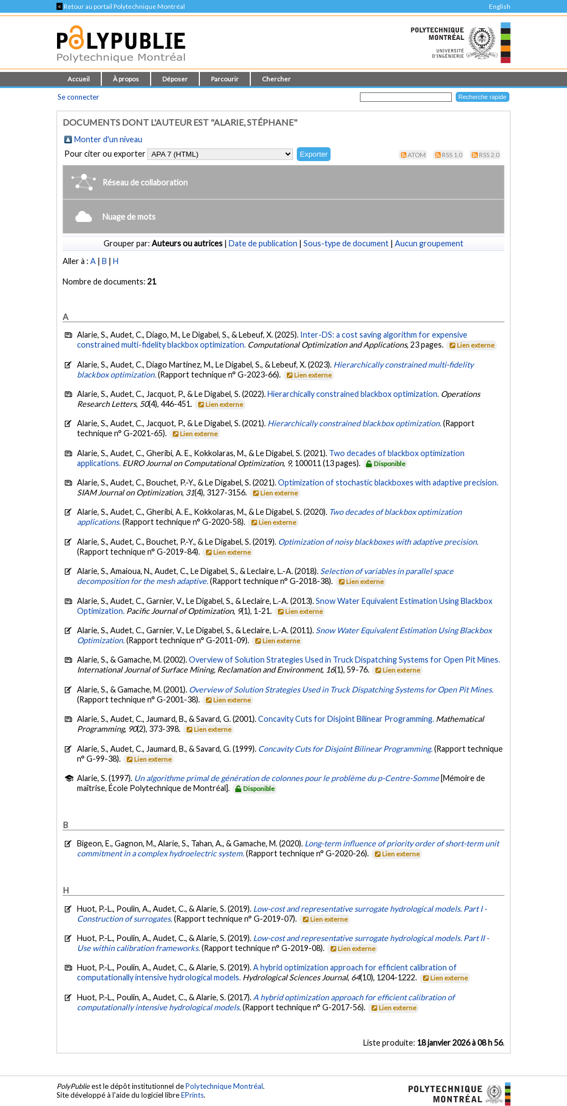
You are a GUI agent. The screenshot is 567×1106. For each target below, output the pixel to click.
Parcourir (225, 78)
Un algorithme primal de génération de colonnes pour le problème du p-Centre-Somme (286, 778)
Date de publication (263, 243)
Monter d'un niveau (108, 139)
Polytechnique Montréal (224, 1086)
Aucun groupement (429, 243)
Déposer (175, 78)
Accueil (79, 78)
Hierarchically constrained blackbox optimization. (353, 394)
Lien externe (470, 345)
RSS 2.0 (489, 154)
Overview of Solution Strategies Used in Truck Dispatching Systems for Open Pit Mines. (344, 659)
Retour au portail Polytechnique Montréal (120, 6)
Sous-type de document (346, 243)
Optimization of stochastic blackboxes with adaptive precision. (388, 482)
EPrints (192, 1095)
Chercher (276, 78)
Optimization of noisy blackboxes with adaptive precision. (378, 541)
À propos (126, 78)
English (500, 6)
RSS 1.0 (452, 154)
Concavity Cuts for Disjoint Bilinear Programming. (346, 718)
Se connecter (78, 96)
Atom (417, 154)
